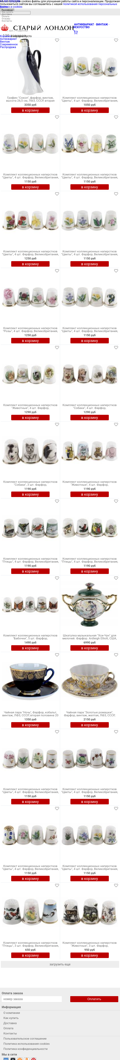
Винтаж (5, 41)
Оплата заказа (12, 993)
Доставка (7, 14)
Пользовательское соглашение (24, 1038)
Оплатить (94, 999)
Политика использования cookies (26, 1043)
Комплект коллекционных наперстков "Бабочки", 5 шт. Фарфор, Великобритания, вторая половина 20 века (30, 639)
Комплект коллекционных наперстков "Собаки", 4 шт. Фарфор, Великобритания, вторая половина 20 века (89, 409)
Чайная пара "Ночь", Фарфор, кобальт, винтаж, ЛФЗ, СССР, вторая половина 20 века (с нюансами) (30, 715)
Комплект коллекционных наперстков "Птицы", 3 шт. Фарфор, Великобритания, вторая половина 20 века (30, 945)
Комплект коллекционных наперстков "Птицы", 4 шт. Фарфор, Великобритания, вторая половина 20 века (30, 561)
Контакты (7, 21)
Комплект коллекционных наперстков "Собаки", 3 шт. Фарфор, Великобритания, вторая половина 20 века (30, 485)
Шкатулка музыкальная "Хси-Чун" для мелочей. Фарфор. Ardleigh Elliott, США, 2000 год (89, 638)
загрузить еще (60, 964)
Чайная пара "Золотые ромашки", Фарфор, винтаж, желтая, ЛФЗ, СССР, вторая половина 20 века (89, 715)
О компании (8, 9)
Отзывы (6, 18)
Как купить (7, 12)
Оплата (5, 16)
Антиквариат (8, 39)
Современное (9, 44)
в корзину (30, 110)
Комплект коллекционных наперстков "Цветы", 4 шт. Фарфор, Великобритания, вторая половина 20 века (89, 100)
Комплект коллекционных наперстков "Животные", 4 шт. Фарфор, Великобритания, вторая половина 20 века (30, 409)
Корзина (5, 36)
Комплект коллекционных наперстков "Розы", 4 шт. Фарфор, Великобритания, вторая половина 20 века (30, 331)
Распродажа (8, 47)
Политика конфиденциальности (25, 1049)
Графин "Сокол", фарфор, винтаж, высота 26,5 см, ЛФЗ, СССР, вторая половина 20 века (30, 100)
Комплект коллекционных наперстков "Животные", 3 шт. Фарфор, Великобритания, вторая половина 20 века (89, 946)
